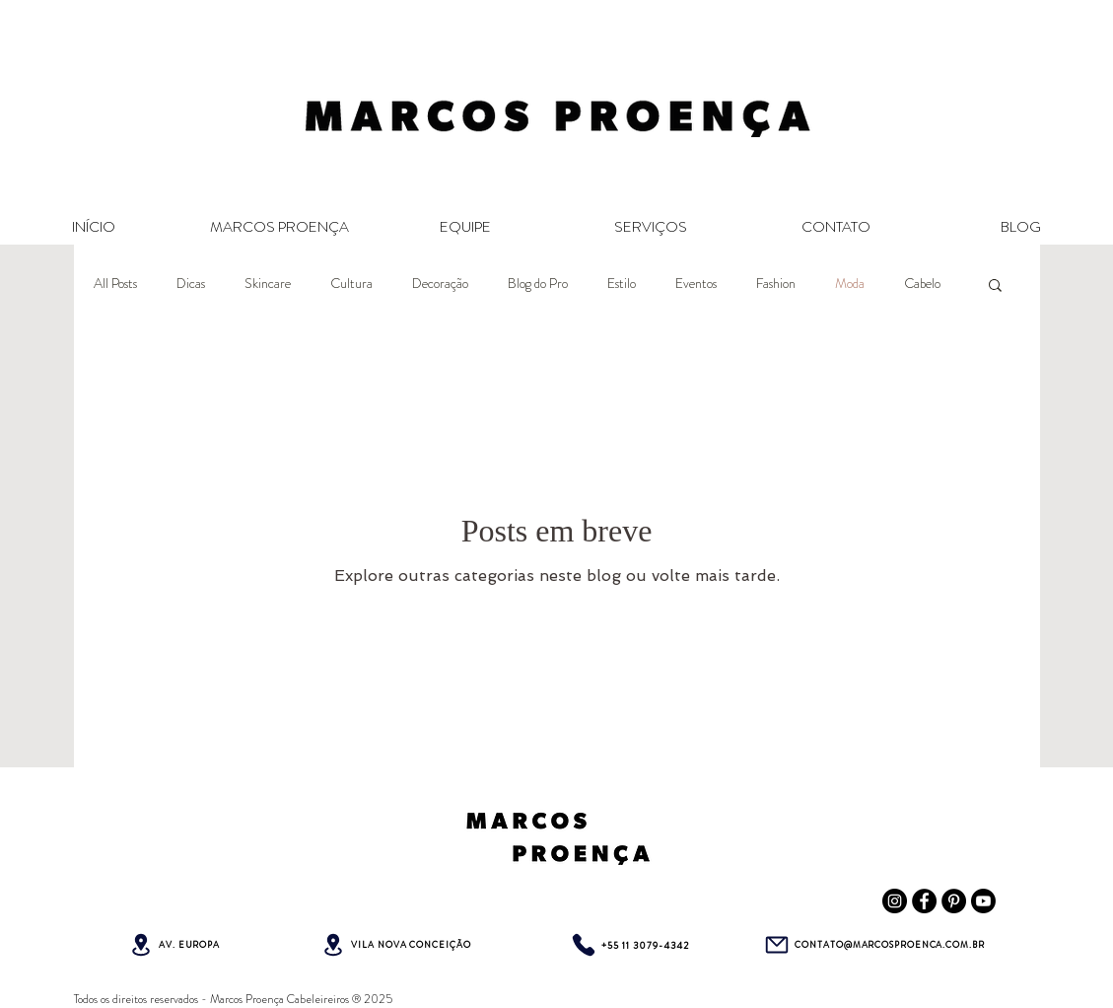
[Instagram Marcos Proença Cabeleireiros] (894, 901)
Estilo (621, 283)
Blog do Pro (538, 283)
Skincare (267, 283)
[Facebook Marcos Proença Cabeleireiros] (924, 901)
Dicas (190, 283)
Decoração (440, 283)
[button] (995, 286)
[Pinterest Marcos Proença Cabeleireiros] (953, 901)
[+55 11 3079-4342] (629, 945)
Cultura (351, 283)
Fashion (776, 283)
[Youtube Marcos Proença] (983, 901)
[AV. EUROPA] (174, 945)
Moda (850, 283)
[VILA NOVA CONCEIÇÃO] (396, 945)
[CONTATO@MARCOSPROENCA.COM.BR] (874, 945)
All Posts (115, 283)
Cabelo (922, 283)
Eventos (696, 283)
